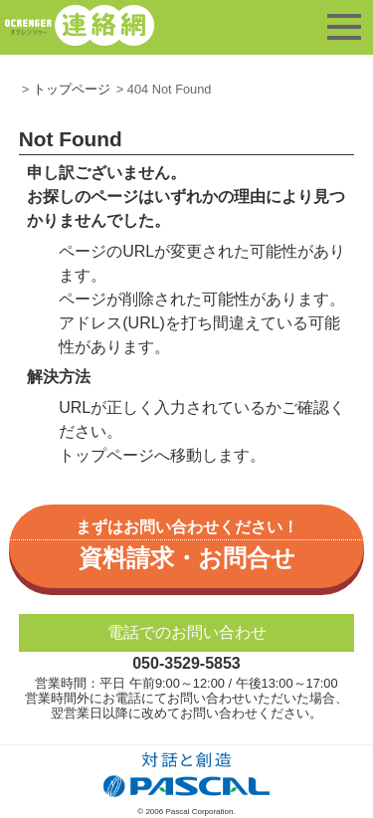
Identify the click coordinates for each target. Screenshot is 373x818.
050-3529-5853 (186, 663)
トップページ (71, 89)
